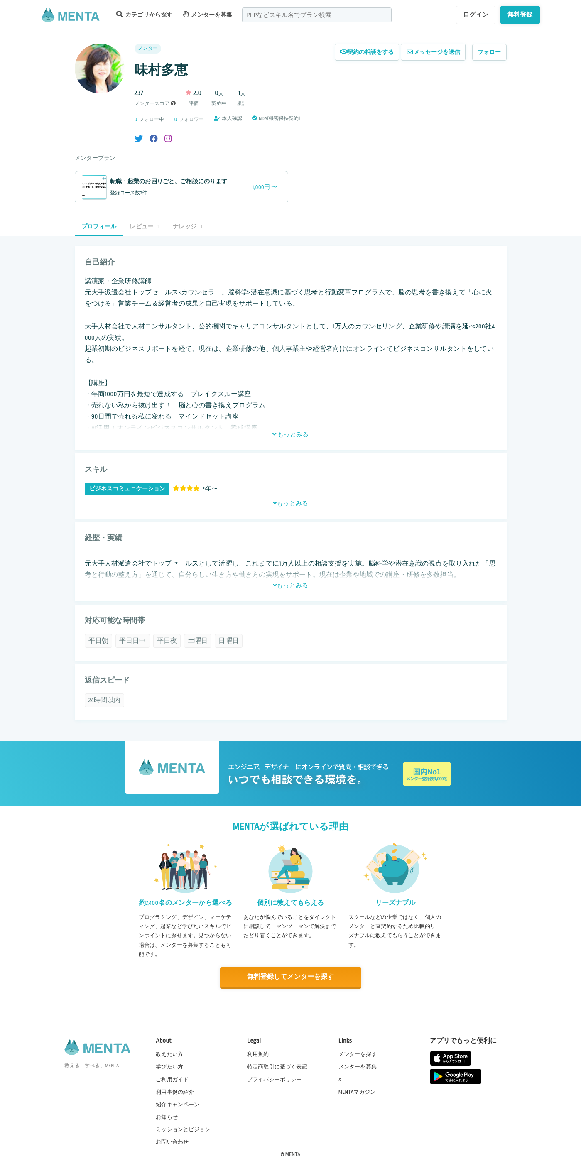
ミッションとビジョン (183, 1129)
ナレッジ (188, 226)
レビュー (144, 226)
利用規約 (258, 1054)
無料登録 (520, 14)
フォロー (489, 52)
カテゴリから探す (144, 14)
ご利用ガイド (172, 1079)
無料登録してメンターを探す (290, 976)
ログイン (475, 14)
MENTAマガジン (356, 1091)
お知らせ (167, 1117)
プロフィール (99, 226)
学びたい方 (169, 1066)
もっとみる (290, 434)
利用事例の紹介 (175, 1091)
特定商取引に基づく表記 (277, 1066)
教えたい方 (169, 1054)
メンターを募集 (208, 14)
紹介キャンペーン (177, 1104)
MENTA (293, 1154)
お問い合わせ (172, 1141)
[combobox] (317, 14)
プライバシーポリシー (274, 1079)
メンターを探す (357, 1054)
